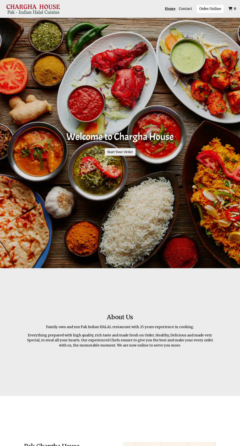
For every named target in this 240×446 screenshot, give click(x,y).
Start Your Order (120, 152)
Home (170, 9)
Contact (185, 9)
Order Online (210, 9)
